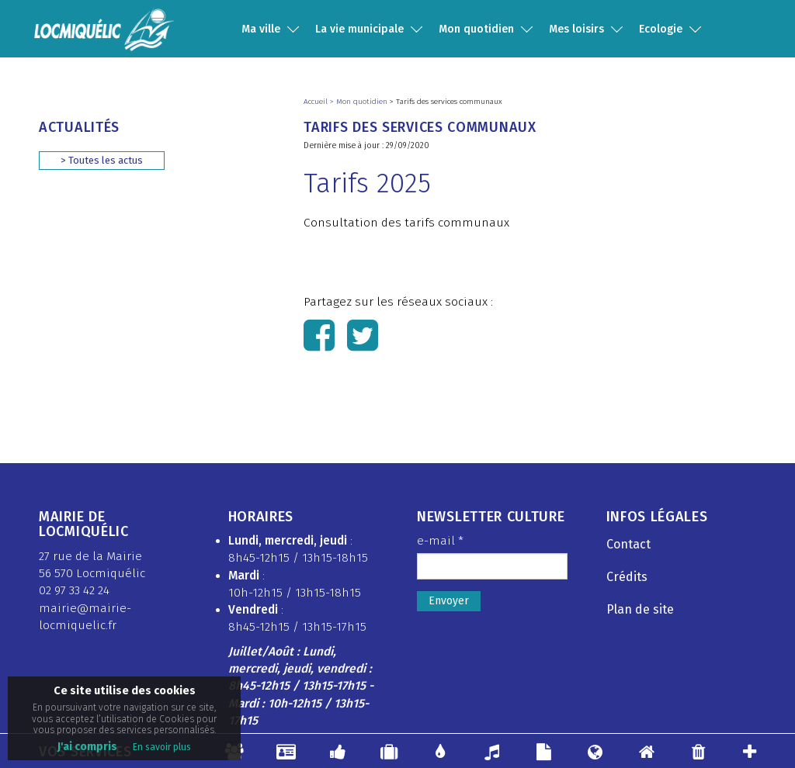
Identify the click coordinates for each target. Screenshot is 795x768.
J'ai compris (87, 746)
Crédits (626, 576)
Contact (628, 544)
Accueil (317, 101)
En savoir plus (162, 747)
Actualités (79, 127)
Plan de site (640, 609)
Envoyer (449, 600)
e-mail (440, 541)
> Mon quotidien (360, 101)
